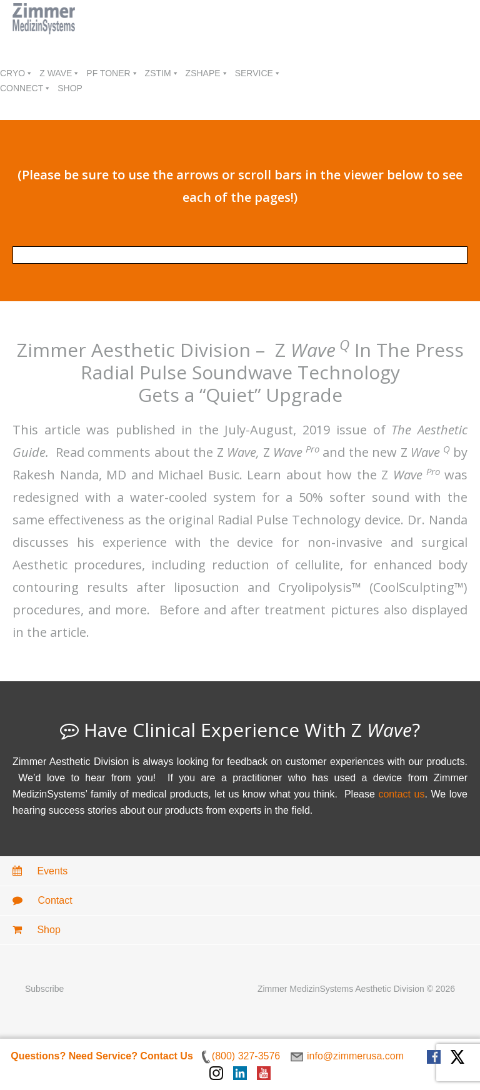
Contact (42, 900)
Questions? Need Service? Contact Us (102, 1056)
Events (40, 871)
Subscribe (44, 989)
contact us (401, 794)
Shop (36, 929)
